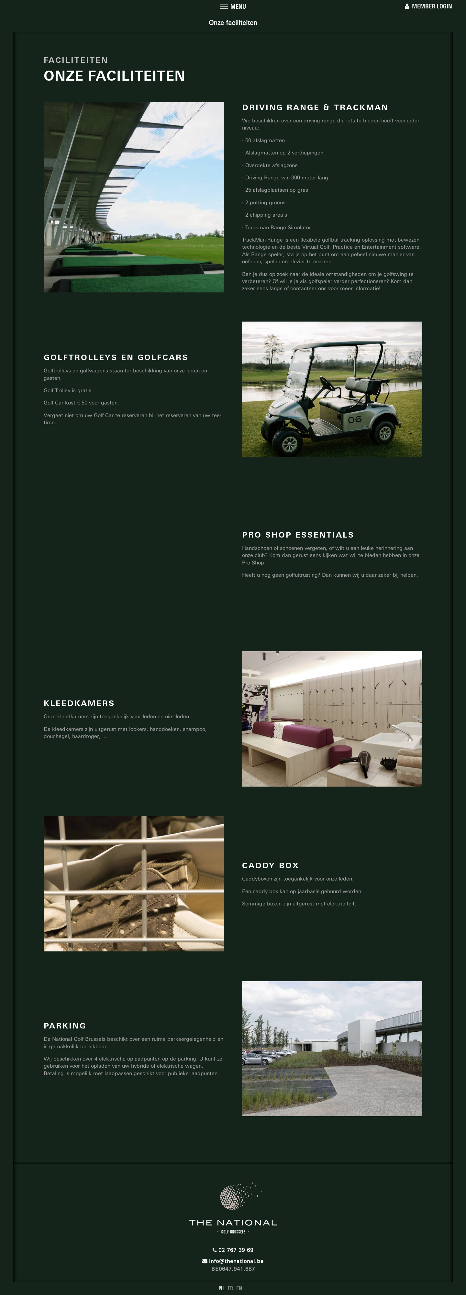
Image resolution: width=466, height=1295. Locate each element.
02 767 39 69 (233, 1250)
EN (239, 1288)
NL (222, 1288)
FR (230, 1288)
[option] (332, 389)
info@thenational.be (233, 1261)
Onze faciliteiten (233, 23)
